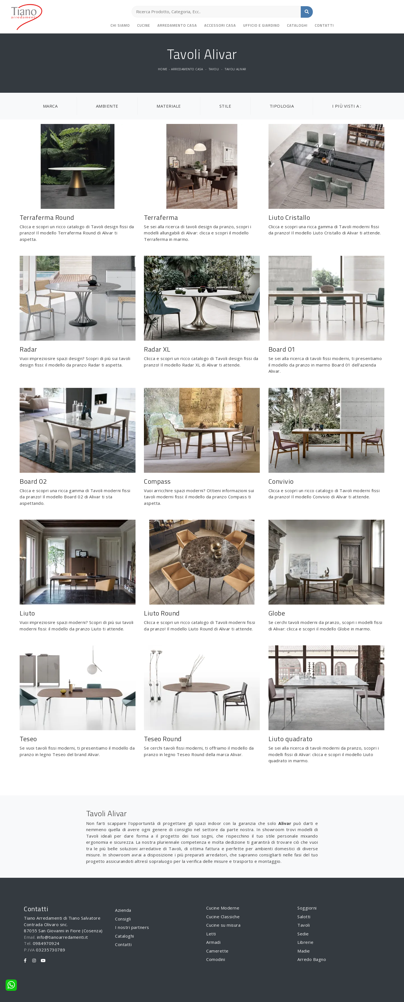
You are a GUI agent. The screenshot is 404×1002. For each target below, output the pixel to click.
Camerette (217, 951)
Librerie (305, 942)
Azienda (123, 910)
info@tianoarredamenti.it (62, 937)
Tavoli (214, 69)
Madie (303, 951)
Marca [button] (50, 106)
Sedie (303, 934)
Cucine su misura (223, 925)
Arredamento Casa (177, 25)
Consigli (123, 919)
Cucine (143, 25)
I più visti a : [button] (346, 106)
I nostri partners (132, 927)
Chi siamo (120, 25)
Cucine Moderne (222, 908)
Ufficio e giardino (261, 25)
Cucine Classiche (223, 916)
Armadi (213, 942)
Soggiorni (307, 908)
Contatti (324, 25)
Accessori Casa (220, 25)
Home (162, 69)
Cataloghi (297, 25)
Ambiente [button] (107, 106)
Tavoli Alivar (235, 69)
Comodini (215, 959)
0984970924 (46, 943)
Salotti (304, 916)
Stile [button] (225, 106)
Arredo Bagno (311, 959)
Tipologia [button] (282, 106)
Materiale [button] (169, 106)
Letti (211, 934)
